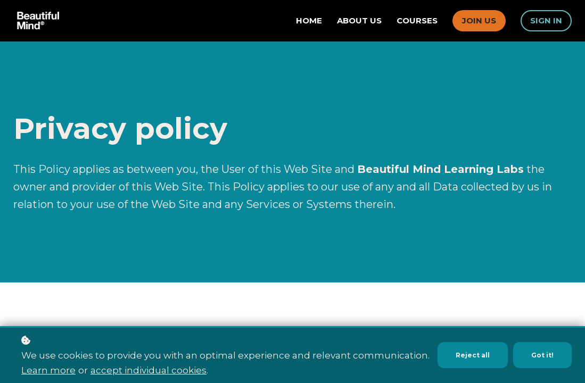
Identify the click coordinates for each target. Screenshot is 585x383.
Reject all (468, 348)
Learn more (48, 370)
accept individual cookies (148, 370)
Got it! (541, 348)
